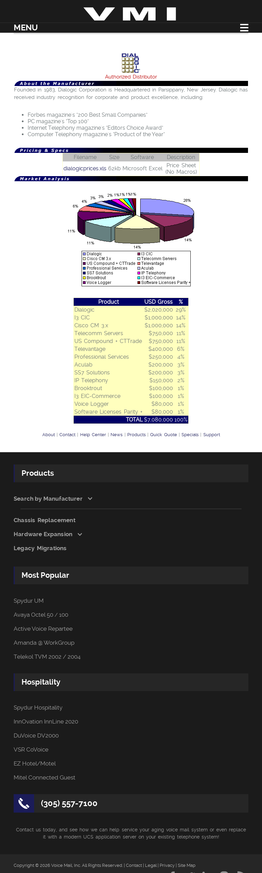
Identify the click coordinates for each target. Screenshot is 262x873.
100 (63, 615)
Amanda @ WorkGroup (44, 643)
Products (136, 434)
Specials (190, 434)
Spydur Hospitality (38, 708)
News (116, 434)
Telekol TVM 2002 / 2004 (47, 657)
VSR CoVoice (31, 750)
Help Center (93, 434)
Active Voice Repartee (43, 629)
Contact (67, 434)
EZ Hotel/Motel (35, 764)
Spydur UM (29, 601)
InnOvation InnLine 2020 (46, 722)
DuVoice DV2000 (36, 736)
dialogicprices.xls (84, 168)
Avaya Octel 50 (33, 615)
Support (211, 434)
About (48, 434)
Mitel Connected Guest (44, 778)
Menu (26, 27)
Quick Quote (163, 434)
